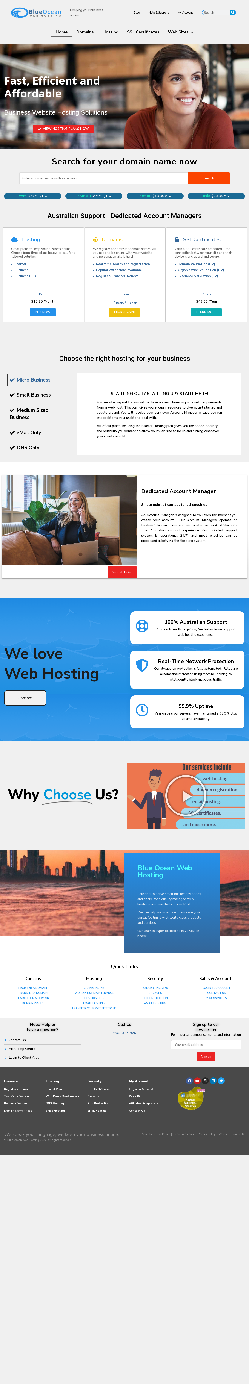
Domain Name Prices (18, 1111)
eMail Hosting (55, 1111)
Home (61, 32)
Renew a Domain (15, 1103)
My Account (185, 13)
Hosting (110, 32)
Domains (85, 32)
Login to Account (141, 1089)
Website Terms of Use (233, 1134)
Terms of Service (184, 1134)
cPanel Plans (54, 1089)
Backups (93, 1096)
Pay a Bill (135, 1096)
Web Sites (181, 32)
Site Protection (98, 1103)
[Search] (232, 12)
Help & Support (159, 13)
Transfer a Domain (16, 1096)
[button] (185, 795)
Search (209, 178)
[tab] (39, 380)
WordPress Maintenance (62, 1096)
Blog (137, 13)
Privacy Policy (206, 1134)
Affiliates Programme (143, 1103)
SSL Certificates (143, 32)
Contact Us (137, 1111)
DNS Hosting (55, 1103)
